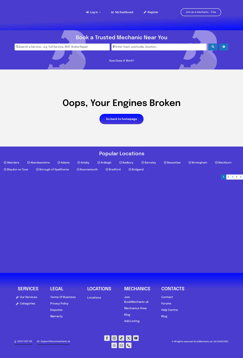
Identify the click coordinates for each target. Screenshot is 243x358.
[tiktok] (121, 338)
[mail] (121, 345)
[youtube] (136, 338)
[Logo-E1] (46, 1)
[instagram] (114, 338)
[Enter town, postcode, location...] (159, 47)
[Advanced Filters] (223, 47)
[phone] (128, 345)
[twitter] (128, 338)
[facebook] (107, 338)
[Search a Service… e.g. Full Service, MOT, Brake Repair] (62, 47)
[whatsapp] (114, 345)
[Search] (212, 47)
